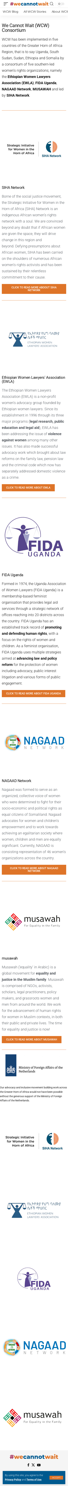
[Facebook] (28, 1465)
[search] (51, 4)
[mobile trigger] (7, 4)
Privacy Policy (13, 1479)
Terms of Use (34, 1479)
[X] (33, 1465)
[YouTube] (39, 1465)
